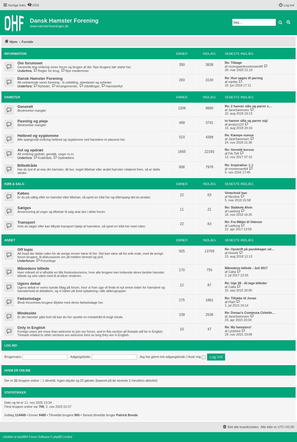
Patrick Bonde (127, 415)
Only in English (31, 327)
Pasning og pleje (32, 121)
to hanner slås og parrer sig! (246, 120)
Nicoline (234, 196)
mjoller (233, 82)
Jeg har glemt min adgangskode (162, 356)
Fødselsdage (29, 298)
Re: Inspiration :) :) (239, 165)
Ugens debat (28, 283)
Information (15, 53)
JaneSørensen (238, 110)
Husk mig (197, 356)
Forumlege (46, 260)
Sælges (24, 208)
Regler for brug (46, 71)
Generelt (25, 106)
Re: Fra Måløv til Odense (243, 222)
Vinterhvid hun (236, 193)
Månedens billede (33, 268)
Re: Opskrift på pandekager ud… (249, 249)
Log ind (10, 345)
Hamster (12, 97)
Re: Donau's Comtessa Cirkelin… (250, 312)
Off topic (25, 249)
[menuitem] (33, 5)
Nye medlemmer (75, 71)
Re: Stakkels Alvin (238, 207)
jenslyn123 (236, 124)
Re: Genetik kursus (239, 149)
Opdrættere (63, 158)
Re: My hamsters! (238, 327)
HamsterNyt (111, 86)
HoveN (233, 253)
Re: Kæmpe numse (239, 135)
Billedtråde (27, 165)
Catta (232, 271)
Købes (23, 193)
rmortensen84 (238, 169)
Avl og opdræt (30, 150)
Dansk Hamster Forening (40, 78)
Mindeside (26, 313)
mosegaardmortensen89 (245, 66)
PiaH (231, 302)
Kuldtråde (42, 158)
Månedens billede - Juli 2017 (246, 268)
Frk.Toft (233, 153)
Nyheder (41, 86)
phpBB (21, 437)
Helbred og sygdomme (38, 135)
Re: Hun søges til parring (244, 78)
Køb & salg (14, 184)
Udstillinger (89, 86)
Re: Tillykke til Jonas (240, 298)
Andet (9, 240)
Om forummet (29, 63)
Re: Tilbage (233, 62)
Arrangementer (64, 86)
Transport (26, 222)
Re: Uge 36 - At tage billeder (246, 283)
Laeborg (234, 211)
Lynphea (234, 331)
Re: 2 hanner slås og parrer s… (248, 106)
